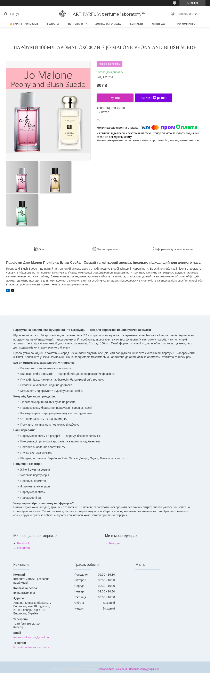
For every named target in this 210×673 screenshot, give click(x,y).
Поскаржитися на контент (112, 669)
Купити (115, 97)
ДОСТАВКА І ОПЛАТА (108, 24)
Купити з (154, 98)
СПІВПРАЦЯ (159, 24)
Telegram (115, 543)
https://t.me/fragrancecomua (31, 647)
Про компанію (185, 24)
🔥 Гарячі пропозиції (24, 24)
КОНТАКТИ (136, 24)
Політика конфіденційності (144, 669)
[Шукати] (5, 14)
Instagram (23, 547)
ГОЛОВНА (53, 24)
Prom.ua (124, 665)
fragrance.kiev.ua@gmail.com (32, 637)
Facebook (23, 543)
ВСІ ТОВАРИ (75, 24)
